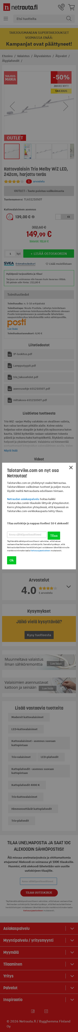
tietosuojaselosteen (40, 550)
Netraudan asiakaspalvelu (23, 499)
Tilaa (54, 535)
